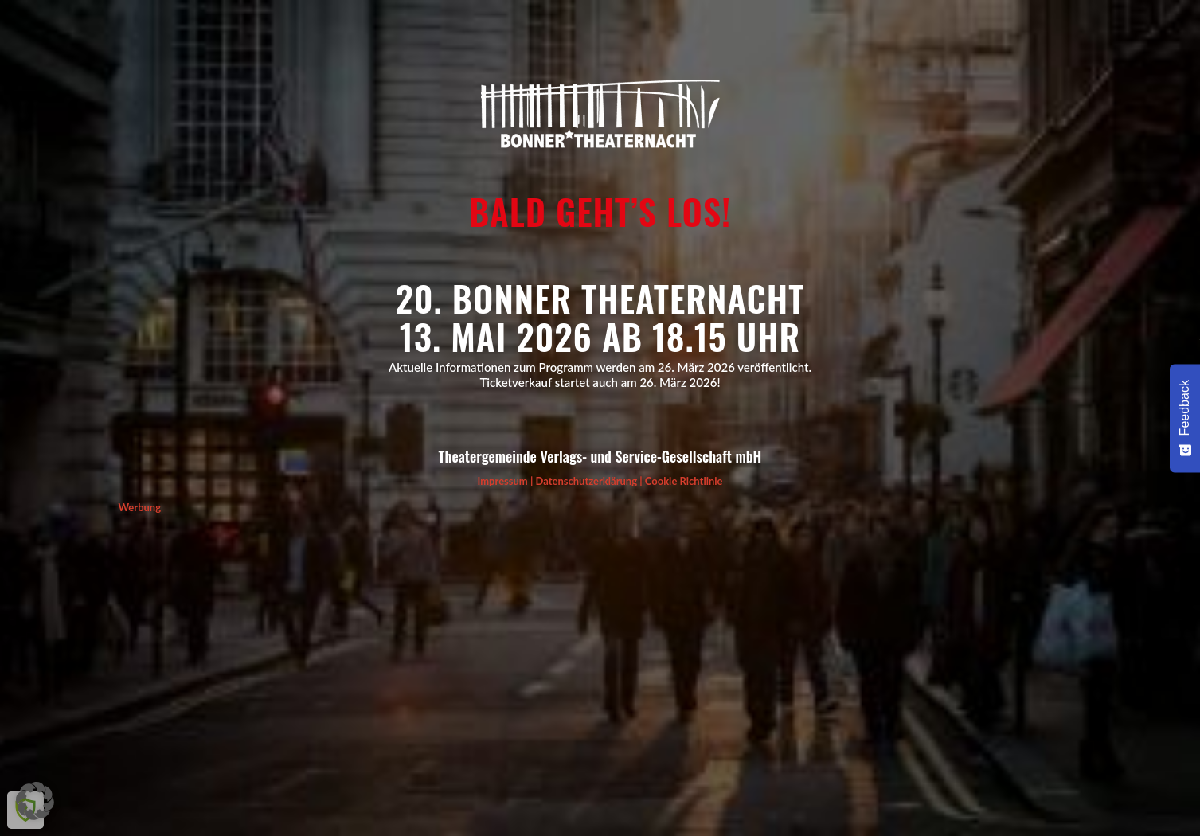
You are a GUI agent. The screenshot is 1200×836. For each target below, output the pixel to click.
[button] (35, 801)
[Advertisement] (596, 627)
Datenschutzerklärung (586, 481)
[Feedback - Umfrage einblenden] (1185, 418)
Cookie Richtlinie (684, 481)
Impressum (502, 481)
